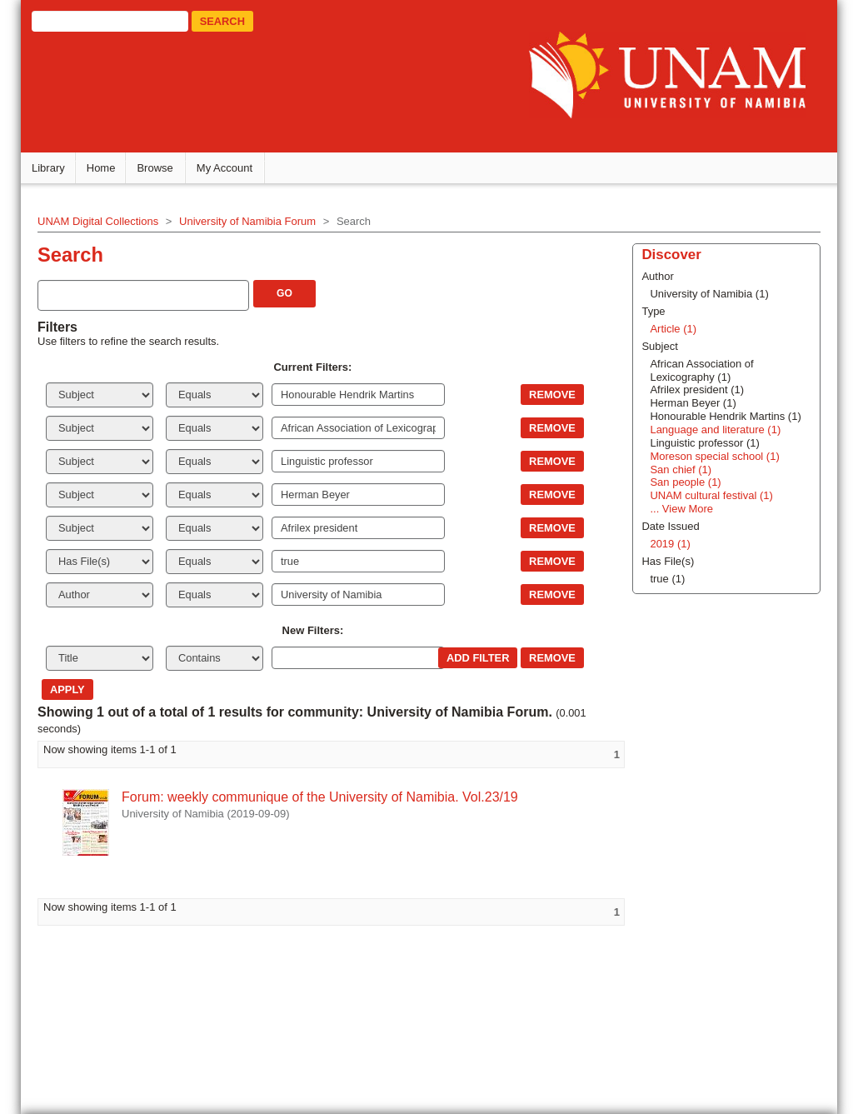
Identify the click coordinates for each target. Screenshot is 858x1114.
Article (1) (673, 328)
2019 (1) (670, 543)
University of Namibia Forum (247, 221)
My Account (224, 168)
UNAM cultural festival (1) (711, 495)
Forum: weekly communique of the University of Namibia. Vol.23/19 (320, 797)
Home (101, 168)
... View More (681, 508)
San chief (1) (680, 469)
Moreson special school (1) (714, 456)
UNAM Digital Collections (97, 221)
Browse (154, 168)
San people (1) (685, 482)
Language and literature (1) (715, 429)
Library (48, 168)
